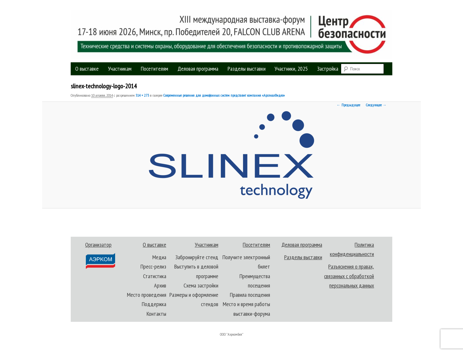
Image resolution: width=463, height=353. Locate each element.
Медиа (159, 257)
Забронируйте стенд (196, 257)
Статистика (154, 276)
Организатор (99, 255)
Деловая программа (197, 68)
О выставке (87, 68)
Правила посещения (250, 294)
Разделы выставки (247, 68)
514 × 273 (142, 95)
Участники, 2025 (291, 68)
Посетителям (154, 68)
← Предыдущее (348, 104)
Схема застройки (201, 285)
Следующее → (376, 104)
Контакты (156, 313)
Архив (160, 285)
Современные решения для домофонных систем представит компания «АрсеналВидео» (224, 95)
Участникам (120, 68)
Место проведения (146, 294)
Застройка (327, 68)
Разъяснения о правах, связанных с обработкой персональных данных (349, 276)
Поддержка (154, 304)
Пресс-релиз (153, 266)
